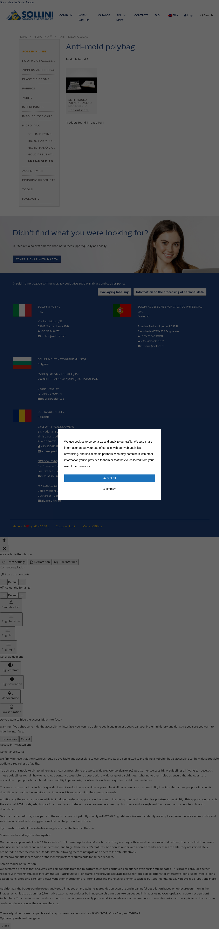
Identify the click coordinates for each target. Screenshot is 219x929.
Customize (109, 489)
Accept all (109, 478)
